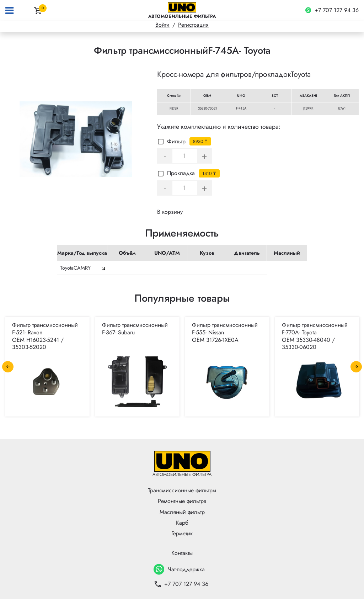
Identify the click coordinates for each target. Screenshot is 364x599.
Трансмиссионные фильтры (182, 490)
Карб (182, 523)
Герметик (182, 533)
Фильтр (172, 141)
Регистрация (193, 25)
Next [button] (356, 366)
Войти (162, 25)
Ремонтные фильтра (182, 501)
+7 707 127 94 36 (332, 10)
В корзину (170, 212)
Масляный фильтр (182, 512)
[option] (76, 139)
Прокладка (176, 173)
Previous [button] (8, 366)
